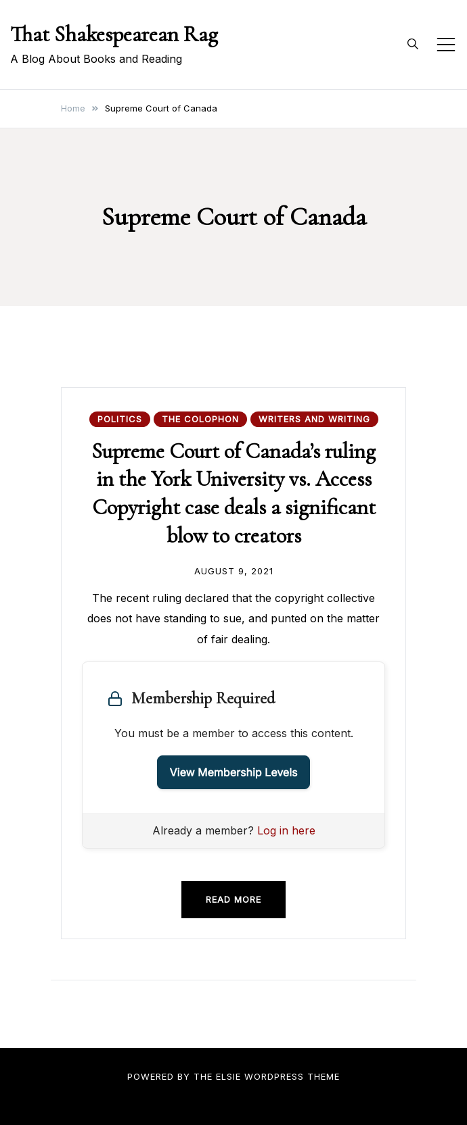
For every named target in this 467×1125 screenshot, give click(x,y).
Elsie (228, 1076)
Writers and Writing (314, 419)
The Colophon (200, 419)
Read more (233, 899)
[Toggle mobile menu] (446, 44)
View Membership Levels (234, 772)
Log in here (286, 830)
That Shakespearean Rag (114, 34)
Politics (119, 419)
